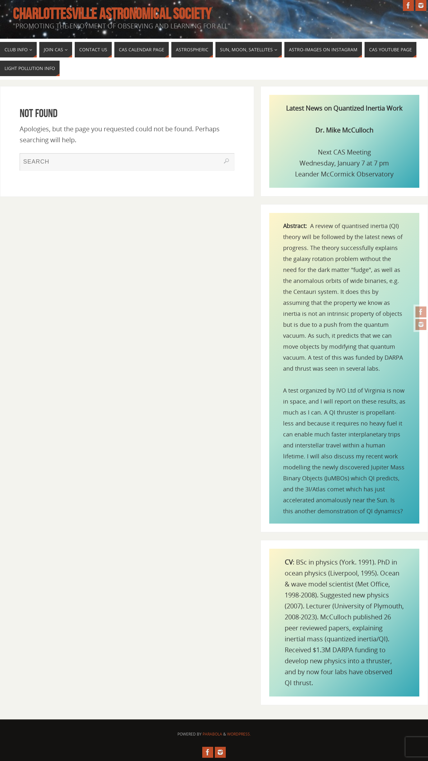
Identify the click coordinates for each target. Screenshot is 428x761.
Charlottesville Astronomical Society (112, 14)
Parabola (212, 734)
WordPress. (239, 734)
